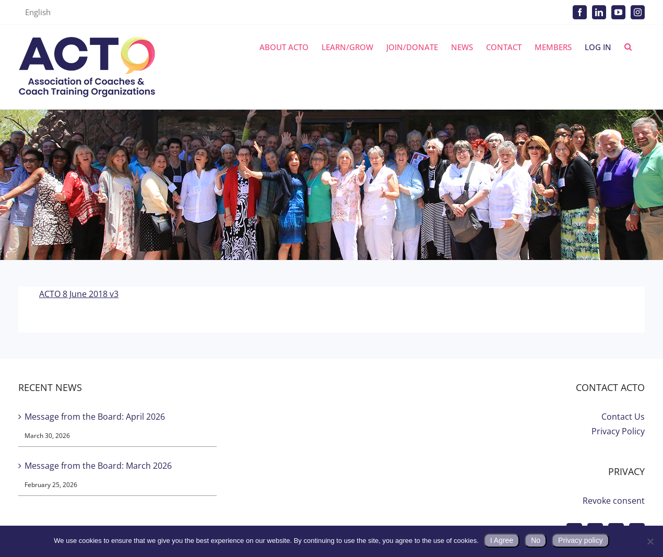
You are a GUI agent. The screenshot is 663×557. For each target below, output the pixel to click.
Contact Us (623, 416)
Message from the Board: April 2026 (95, 416)
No (535, 540)
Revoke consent (614, 500)
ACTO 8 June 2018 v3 (79, 294)
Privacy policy (580, 540)
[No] (650, 541)
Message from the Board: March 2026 (98, 465)
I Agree (501, 540)
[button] (628, 47)
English (38, 12)
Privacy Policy (618, 431)
